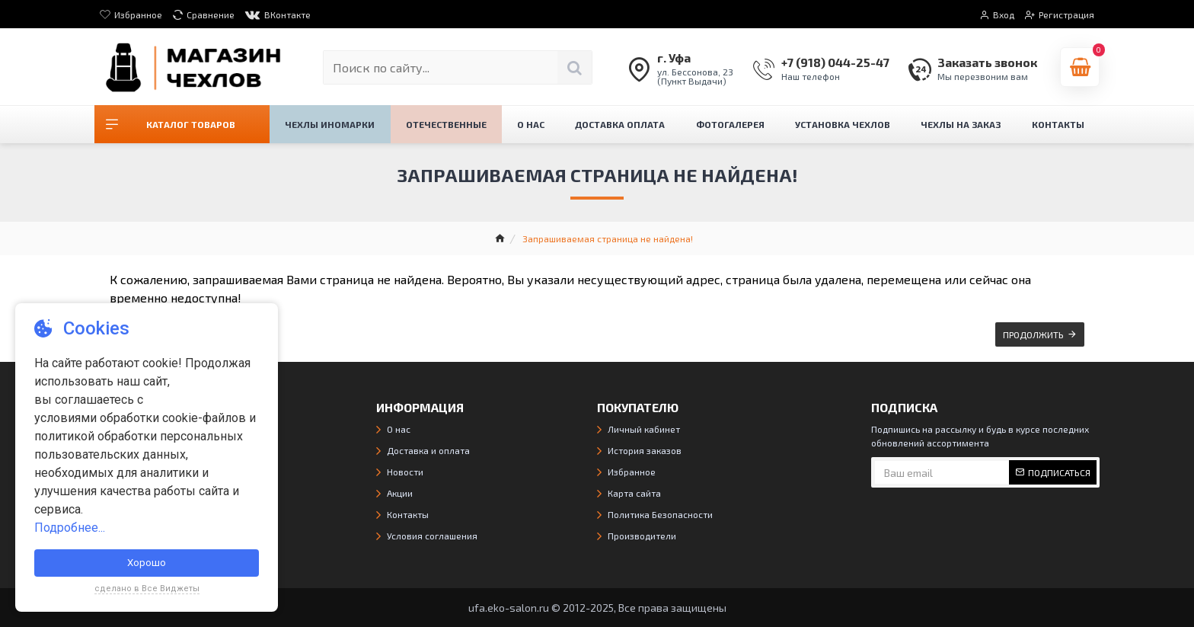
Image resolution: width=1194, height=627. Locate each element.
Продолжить (1033, 334)
